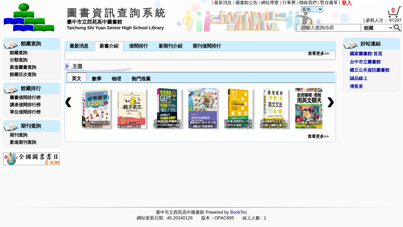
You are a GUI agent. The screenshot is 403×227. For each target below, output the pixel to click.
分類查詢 (18, 59)
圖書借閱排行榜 (25, 97)
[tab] (77, 77)
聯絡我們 (308, 2)
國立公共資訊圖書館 (369, 70)
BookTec (238, 212)
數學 (96, 78)
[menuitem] (65, 32)
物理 (116, 78)
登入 (347, 3)
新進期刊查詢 (23, 142)
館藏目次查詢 (23, 74)
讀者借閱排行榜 (25, 104)
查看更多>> (318, 53)
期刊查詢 (18, 134)
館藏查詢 (18, 52)
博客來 (356, 86)
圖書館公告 (247, 2)
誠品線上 (358, 78)
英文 (76, 78)
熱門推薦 (141, 78)
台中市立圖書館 (365, 61)
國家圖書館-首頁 (366, 53)
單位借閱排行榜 (25, 111)
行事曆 (289, 2)
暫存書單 (329, 2)
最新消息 (223, 2)
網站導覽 (270, 2)
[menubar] (81, 32)
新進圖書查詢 (23, 67)
